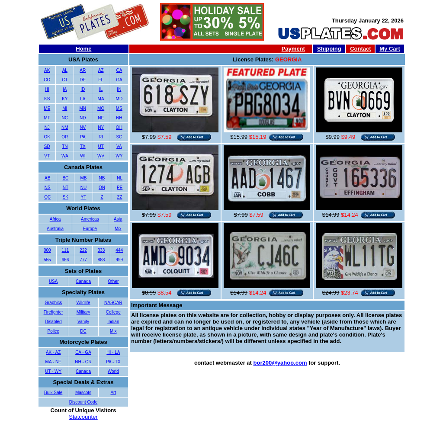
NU (83, 187)
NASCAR (113, 302)
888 (101, 259)
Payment (293, 48)
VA (119, 146)
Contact (360, 48)
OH (119, 127)
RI (101, 137)
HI (47, 89)
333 (101, 250)
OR (64, 137)
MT (47, 117)
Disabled (53, 321)
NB (102, 178)
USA (53, 281)
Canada (83, 281)
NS (48, 187)
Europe (90, 228)
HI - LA (113, 352)
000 (47, 250)
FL (100, 79)
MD (119, 98)
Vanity (83, 321)
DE (83, 79)
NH (119, 117)
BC (65, 178)
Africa (55, 219)
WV (100, 156)
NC (65, 117)
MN (83, 108)
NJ (47, 127)
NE (101, 117)
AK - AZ (53, 352)
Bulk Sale (53, 392)
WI (82, 156)
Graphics (53, 302)
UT (100, 146)
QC (47, 197)
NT (65, 187)
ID (82, 89)
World (113, 371)
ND (83, 117)
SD (47, 146)
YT (84, 197)
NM (64, 127)
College (113, 312)
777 (83, 259)
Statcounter (83, 417)
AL (64, 70)
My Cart (389, 48)
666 (65, 259)
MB (83, 178)
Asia (118, 219)
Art (113, 392)
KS (47, 98)
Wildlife (83, 302)
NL (119, 178)
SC (119, 137)
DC (83, 331)
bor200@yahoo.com (280, 362)
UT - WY (53, 371)
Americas (90, 219)
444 (119, 250)
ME (47, 108)
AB (47, 178)
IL (101, 89)
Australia (55, 228)
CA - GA (83, 352)
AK (47, 70)
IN (119, 89)
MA (101, 98)
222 (83, 250)
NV (83, 127)
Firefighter (53, 312)
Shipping (329, 48)
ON (102, 187)
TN (64, 146)
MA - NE (53, 361)
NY (101, 127)
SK (65, 197)
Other (113, 281)
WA (64, 156)
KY (64, 98)
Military (83, 312)
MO (100, 108)
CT (64, 79)
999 (119, 259)
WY (119, 156)
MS (119, 108)
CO (47, 79)
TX (83, 146)
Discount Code (83, 402)
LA (82, 98)
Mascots (83, 392)
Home (83, 48)
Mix (118, 228)
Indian (113, 321)
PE (119, 187)
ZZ (119, 197)
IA (65, 89)
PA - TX (113, 361)
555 (47, 259)
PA (83, 137)
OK (47, 137)
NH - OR (83, 361)
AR (83, 70)
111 (65, 250)
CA (119, 70)
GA (119, 79)
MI (64, 108)
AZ (101, 70)
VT (47, 156)
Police (53, 331)
